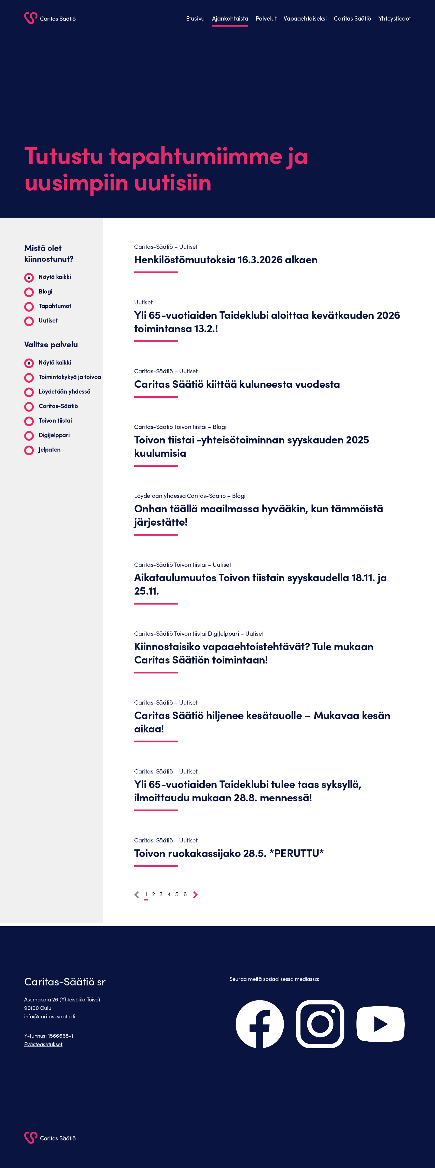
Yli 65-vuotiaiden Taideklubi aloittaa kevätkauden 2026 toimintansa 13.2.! (267, 321)
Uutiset (48, 320)
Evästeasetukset (43, 1044)
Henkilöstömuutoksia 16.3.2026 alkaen (225, 259)
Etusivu (195, 18)
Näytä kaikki (55, 276)
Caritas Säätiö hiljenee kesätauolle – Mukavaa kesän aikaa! (262, 721)
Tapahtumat (55, 305)
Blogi (45, 291)
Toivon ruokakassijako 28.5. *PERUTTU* (229, 853)
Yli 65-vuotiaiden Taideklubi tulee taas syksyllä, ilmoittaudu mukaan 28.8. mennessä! (248, 790)
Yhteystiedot (395, 18)
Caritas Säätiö (352, 18)
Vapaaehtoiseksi (305, 18)
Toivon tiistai (55, 420)
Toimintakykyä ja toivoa (70, 376)
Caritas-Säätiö (58, 405)
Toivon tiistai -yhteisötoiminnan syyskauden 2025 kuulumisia (251, 445)
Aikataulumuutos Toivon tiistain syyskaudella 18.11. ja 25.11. (260, 583)
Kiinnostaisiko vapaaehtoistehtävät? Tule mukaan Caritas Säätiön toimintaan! (253, 652)
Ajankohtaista (230, 18)
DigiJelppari (54, 434)
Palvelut (266, 18)
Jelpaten (50, 449)
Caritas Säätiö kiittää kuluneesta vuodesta (237, 384)
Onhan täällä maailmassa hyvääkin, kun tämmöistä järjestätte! (258, 514)
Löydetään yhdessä (64, 391)
